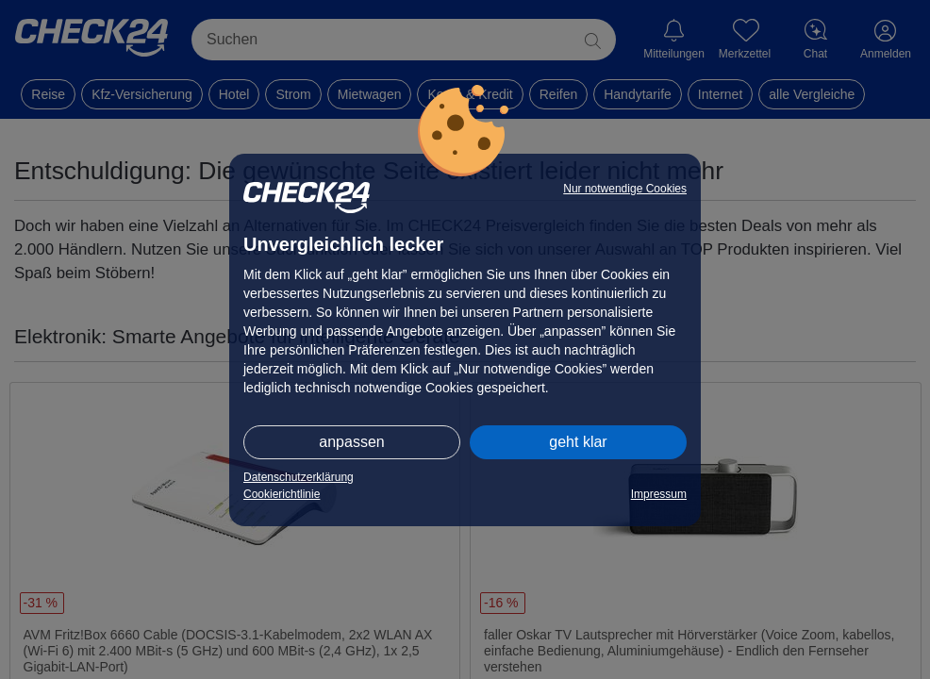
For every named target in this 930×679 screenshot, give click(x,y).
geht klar (577, 442)
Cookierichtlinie (281, 494)
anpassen (351, 442)
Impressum (659, 494)
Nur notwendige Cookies (625, 188)
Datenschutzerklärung (298, 477)
